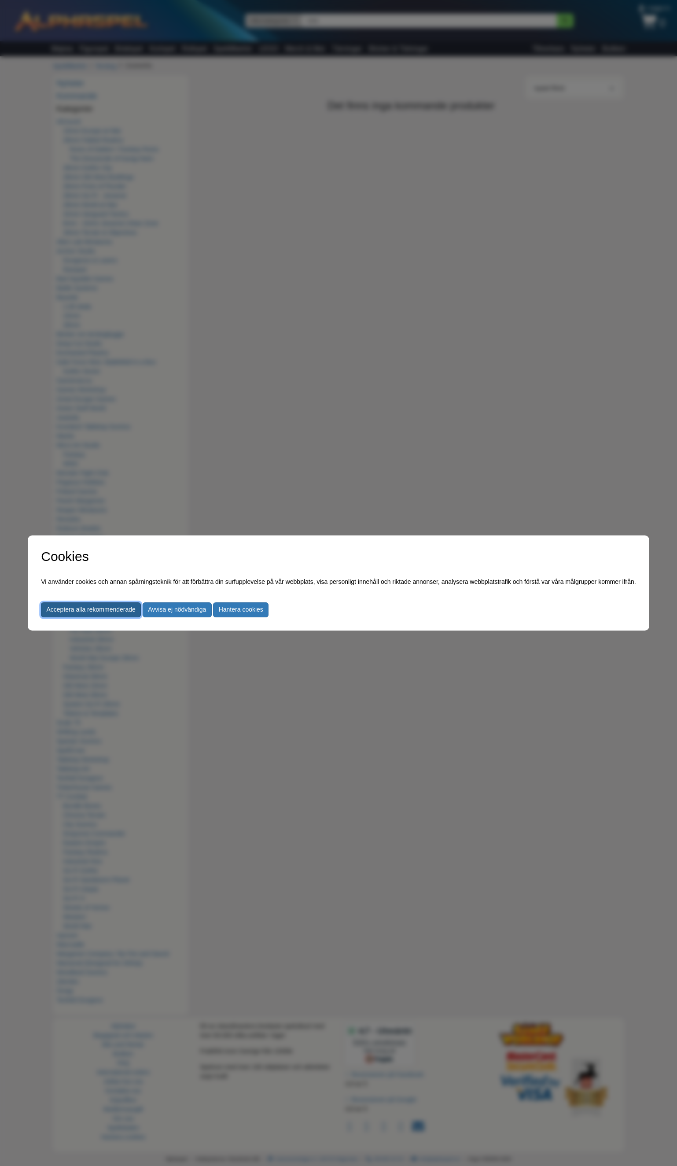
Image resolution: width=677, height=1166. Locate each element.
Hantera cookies (241, 609)
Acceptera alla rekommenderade (91, 609)
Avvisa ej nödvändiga (177, 609)
